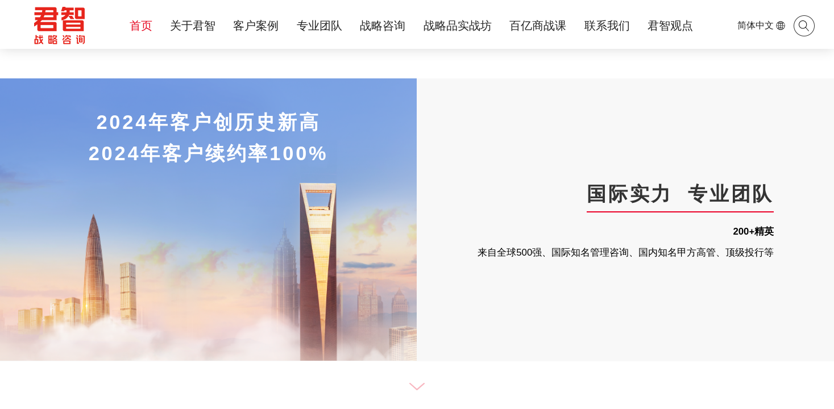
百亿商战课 (537, 25)
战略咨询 (382, 25)
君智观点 (670, 25)
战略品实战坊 (458, 25)
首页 (141, 25)
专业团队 (319, 25)
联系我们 (607, 25)
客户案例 (256, 25)
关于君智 (192, 25)
